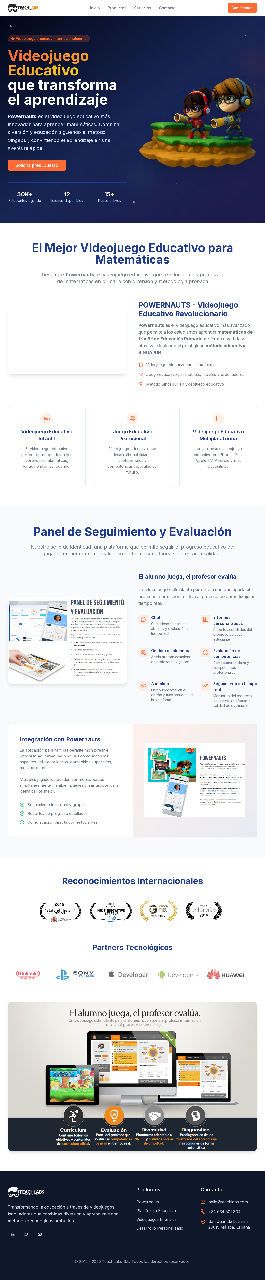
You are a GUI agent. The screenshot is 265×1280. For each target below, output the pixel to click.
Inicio (95, 7)
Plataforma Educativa (156, 1210)
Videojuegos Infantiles (157, 1219)
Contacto (167, 7)
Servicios (142, 7)
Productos (117, 7)
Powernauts (148, 1201)
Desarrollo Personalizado (160, 1228)
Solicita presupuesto (37, 165)
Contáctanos (242, 8)
